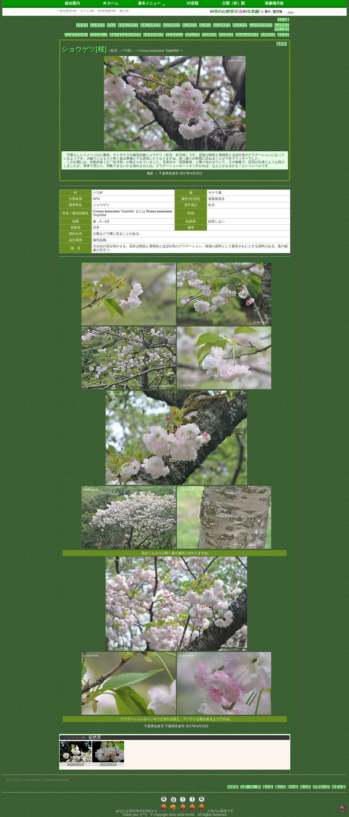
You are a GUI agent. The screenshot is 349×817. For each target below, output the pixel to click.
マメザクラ (226, 34)
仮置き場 (338, 787)
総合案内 (72, 3)
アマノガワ (281, 29)
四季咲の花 (321, 787)
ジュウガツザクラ (260, 25)
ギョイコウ (240, 25)
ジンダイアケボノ (76, 34)
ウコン (111, 25)
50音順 (193, 3)
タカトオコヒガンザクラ (125, 34)
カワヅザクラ (171, 25)
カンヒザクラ (221, 25)
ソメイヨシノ (98, 34)
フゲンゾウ (192, 34)
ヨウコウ (283, 34)
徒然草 (281, 43)
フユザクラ (209, 34)
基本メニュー (149, 3)
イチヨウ (81, 25)
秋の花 (293, 787)
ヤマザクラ (268, 34)
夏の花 (280, 787)
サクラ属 (283, 19)
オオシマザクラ (150, 25)
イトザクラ (97, 25)
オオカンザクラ (128, 25)
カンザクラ (189, 25)
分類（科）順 (233, 3)
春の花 (268, 787)
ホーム (110, 3)
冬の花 (305, 787)
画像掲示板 (274, 3)
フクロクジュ (174, 34)
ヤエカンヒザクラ (246, 34)
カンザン (204, 25)
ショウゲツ (281, 25)
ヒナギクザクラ (153, 34)
